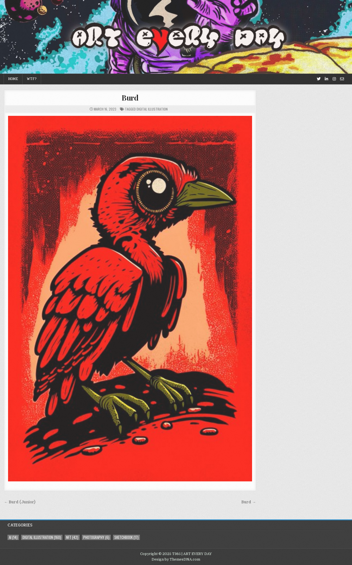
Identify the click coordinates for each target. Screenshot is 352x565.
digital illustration (152, 109)
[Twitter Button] (318, 79)
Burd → (248, 502)
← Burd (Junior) (20, 502)
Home (13, 79)
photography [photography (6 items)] (96, 537)
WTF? (32, 79)
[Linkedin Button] (326, 79)
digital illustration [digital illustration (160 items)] (41, 537)
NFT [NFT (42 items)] (72, 537)
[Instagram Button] (334, 79)
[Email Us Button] (342, 79)
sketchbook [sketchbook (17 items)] (126, 537)
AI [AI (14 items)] (13, 537)
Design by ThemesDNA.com (176, 559)
